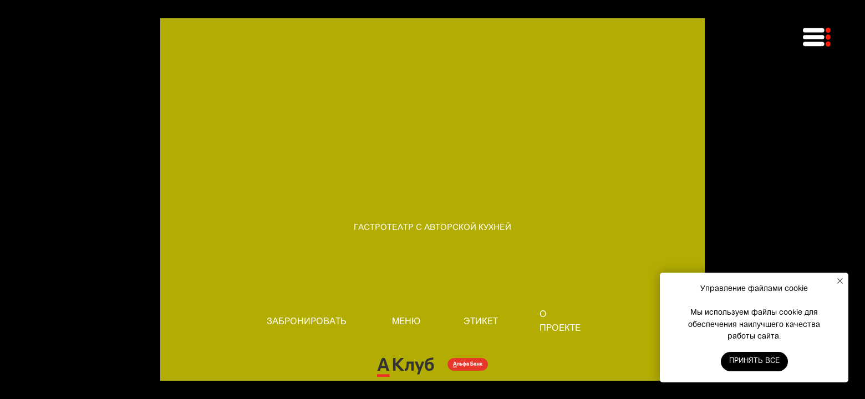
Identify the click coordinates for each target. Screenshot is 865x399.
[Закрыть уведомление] (840, 281)
